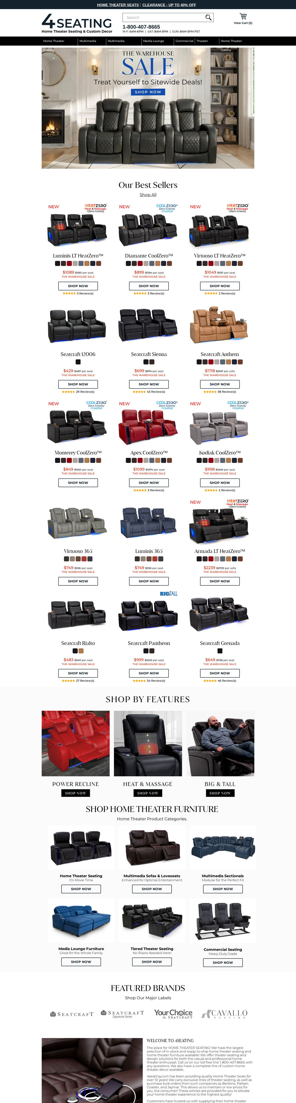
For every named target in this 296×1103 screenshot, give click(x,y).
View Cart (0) (243, 23)
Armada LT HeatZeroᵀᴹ (220, 551)
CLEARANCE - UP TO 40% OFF (169, 5)
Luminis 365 (148, 551)
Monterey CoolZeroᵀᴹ (78, 453)
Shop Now (81, 889)
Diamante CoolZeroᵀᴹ (149, 256)
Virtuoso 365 (78, 551)
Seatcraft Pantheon (149, 643)
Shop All (148, 194)
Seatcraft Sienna (149, 354)
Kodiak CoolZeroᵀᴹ (220, 453)
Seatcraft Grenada (220, 643)
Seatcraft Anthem (220, 354)
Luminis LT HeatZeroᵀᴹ (78, 256)
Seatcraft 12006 (78, 354)
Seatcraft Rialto (78, 643)
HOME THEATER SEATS (118, 5)
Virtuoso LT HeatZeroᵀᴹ (219, 256)
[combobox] (168, 17)
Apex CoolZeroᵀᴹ (149, 453)
